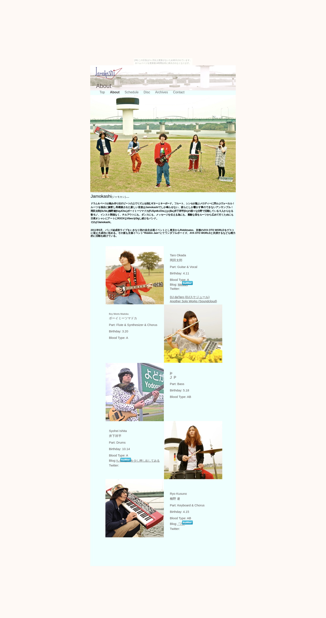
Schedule (132, 92)
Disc (147, 92)
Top (103, 92)
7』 (181, 523)
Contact (178, 92)
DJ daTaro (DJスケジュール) (190, 297)
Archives (162, 92)
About (115, 92)
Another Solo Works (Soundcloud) (193, 301)
